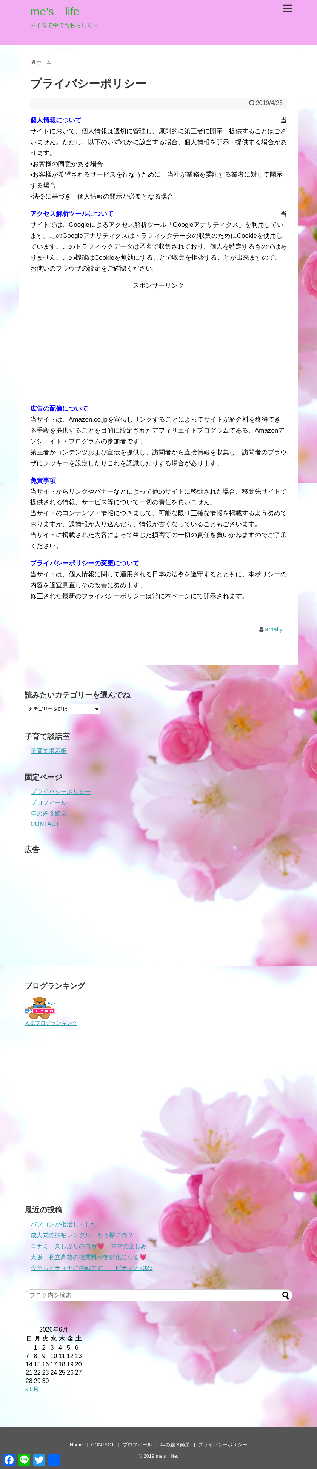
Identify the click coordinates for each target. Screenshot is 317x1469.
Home (76, 1444)
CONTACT (45, 824)
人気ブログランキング (51, 1023)
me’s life (55, 11)
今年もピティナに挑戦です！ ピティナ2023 (92, 1268)
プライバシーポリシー (61, 791)
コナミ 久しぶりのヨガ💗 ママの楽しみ (89, 1246)
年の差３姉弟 (49, 813)
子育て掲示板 (49, 751)
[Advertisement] (158, 344)
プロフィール (49, 802)
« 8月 (32, 1389)
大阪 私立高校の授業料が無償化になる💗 (89, 1257)
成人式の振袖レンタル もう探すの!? (81, 1235)
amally (274, 629)
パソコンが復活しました (64, 1224)
